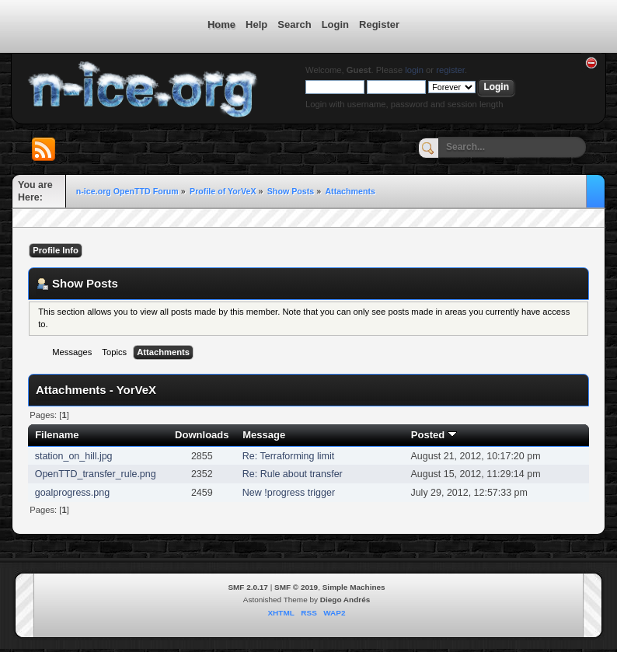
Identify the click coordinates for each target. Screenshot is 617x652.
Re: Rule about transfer (292, 474)
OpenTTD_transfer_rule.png (95, 474)
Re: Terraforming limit (288, 456)
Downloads (202, 435)
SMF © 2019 (296, 587)
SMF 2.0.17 (248, 587)
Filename (57, 435)
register (450, 70)
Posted (434, 435)
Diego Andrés (345, 599)
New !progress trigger (288, 492)
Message (263, 435)
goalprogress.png (72, 492)
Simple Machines (353, 587)
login (414, 70)
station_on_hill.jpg (74, 456)
